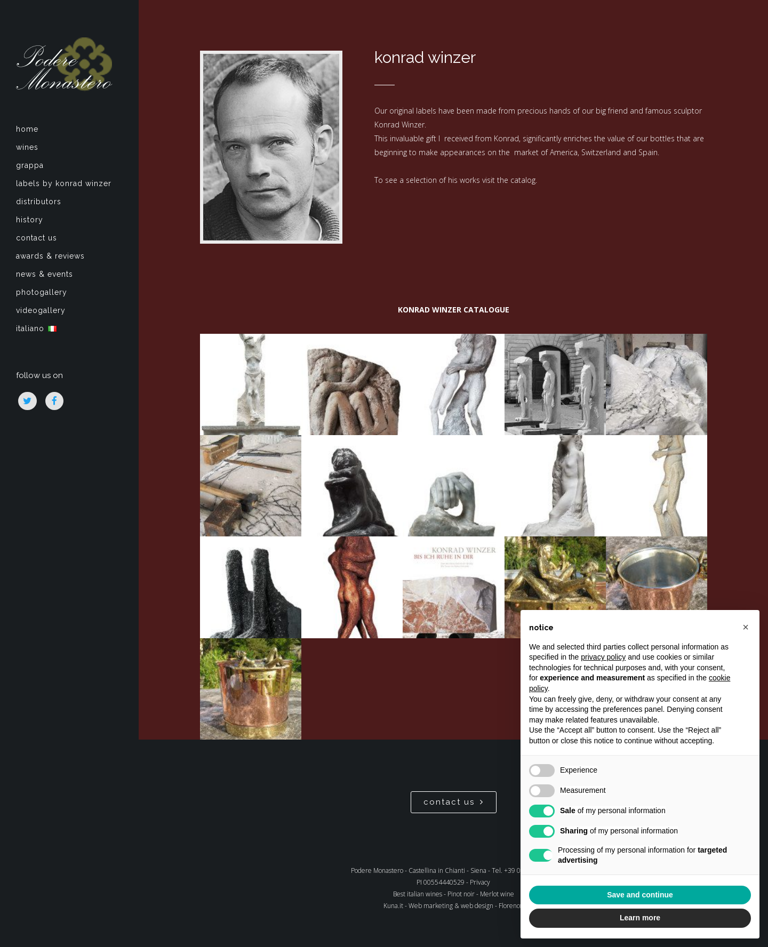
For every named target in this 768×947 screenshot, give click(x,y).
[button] (745, 627)
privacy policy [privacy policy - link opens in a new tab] (603, 657)
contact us (453, 802)
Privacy (480, 882)
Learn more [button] (640, 917)
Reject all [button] (583, 894)
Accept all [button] (696, 894)
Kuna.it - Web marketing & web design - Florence (453, 905)
